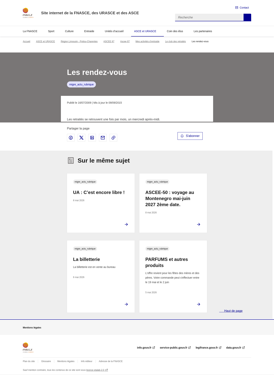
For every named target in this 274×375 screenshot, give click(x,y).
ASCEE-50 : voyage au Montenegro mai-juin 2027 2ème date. (169, 198)
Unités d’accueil (114, 31)
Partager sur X (81, 137)
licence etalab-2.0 (95, 370)
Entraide (89, 31)
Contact (244, 7)
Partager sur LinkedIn (92, 137)
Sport (51, 31)
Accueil (26, 41)
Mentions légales (65, 361)
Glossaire (46, 361)
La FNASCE (30, 31)
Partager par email (103, 137)
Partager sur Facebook (71, 137)
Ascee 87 (125, 41)
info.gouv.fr (144, 347)
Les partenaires (203, 31)
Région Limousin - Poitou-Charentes (79, 41)
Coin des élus (175, 31)
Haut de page (233, 310)
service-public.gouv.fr (173, 347)
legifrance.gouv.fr (207, 347)
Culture (69, 31)
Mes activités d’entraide (147, 41)
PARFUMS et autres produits (166, 262)
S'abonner (190, 135)
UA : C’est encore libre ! (99, 192)
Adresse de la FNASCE (111, 361)
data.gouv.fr (233, 347)
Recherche (247, 17)
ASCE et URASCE (145, 31)
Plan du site (29, 361)
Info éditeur (86, 361)
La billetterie (86, 259)
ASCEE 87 (109, 41)
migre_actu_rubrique (81, 84)
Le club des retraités (175, 41)
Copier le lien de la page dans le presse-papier (113, 137)
